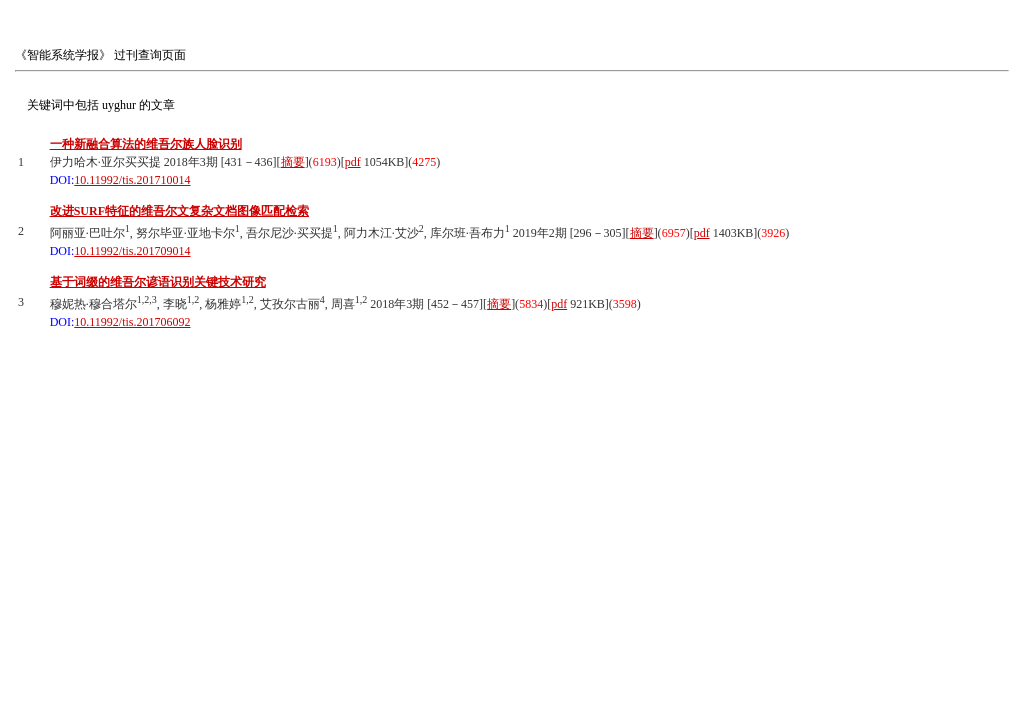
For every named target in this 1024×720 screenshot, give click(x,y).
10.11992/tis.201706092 (132, 322)
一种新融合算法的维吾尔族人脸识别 (146, 144)
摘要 (293, 162)
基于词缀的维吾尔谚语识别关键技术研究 (158, 282)
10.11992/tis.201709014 (132, 251)
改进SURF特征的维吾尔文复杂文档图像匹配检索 (179, 211)
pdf (353, 162)
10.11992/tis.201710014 (132, 180)
